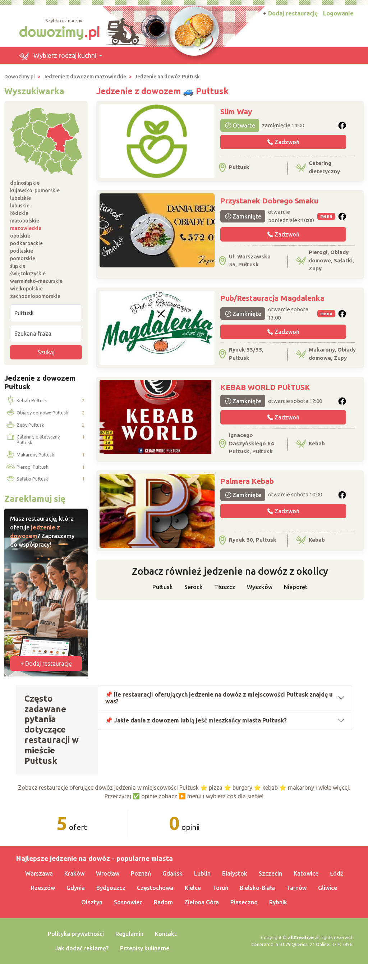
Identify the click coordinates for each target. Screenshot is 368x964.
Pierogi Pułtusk (27, 467)
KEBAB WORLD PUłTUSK (265, 387)
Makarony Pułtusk (29, 455)
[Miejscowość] (46, 313)
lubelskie (20, 198)
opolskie (20, 236)
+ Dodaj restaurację (46, 663)
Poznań (141, 873)
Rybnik (278, 902)
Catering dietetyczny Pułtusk (32, 440)
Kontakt (166, 934)
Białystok (234, 873)
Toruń (220, 888)
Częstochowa (155, 888)
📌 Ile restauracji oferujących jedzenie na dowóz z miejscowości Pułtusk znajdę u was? (219, 697)
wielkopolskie (26, 289)
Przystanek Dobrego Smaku (269, 200)
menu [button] (326, 216)
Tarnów (296, 888)
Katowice (306, 873)
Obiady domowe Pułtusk (36, 413)
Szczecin (270, 873)
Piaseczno (244, 902)
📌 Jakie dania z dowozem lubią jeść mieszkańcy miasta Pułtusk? (196, 720)
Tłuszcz (224, 587)
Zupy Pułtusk (24, 425)
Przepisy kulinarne (144, 948)
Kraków (74, 873)
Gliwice (327, 888)
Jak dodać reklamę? (82, 948)
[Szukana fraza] (46, 333)
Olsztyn (91, 902)
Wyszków (259, 587)
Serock (193, 587)
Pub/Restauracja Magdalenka (272, 298)
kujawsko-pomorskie (35, 190)
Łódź (336, 873)
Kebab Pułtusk (26, 401)
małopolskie (24, 221)
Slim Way (236, 111)
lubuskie (19, 205)
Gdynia (75, 888)
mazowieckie (25, 228)
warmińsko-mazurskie (36, 281)
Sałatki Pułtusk (26, 479)
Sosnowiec (128, 902)
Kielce (193, 888)
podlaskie (21, 251)
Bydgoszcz (110, 888)
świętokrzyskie (28, 273)
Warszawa (39, 873)
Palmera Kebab (247, 481)
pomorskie (22, 258)
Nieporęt (296, 587)
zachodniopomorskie (35, 296)
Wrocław (107, 873)
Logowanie (338, 13)
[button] (60, 55)
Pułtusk (162, 587)
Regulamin (129, 934)
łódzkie (19, 213)
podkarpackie (26, 243)
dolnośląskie (25, 183)
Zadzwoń (283, 142)
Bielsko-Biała (257, 888)
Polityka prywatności (76, 934)
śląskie (18, 266)
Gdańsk (172, 873)
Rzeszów (43, 888)
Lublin (202, 873)
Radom (163, 902)
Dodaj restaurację (290, 13)
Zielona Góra (201, 902)
